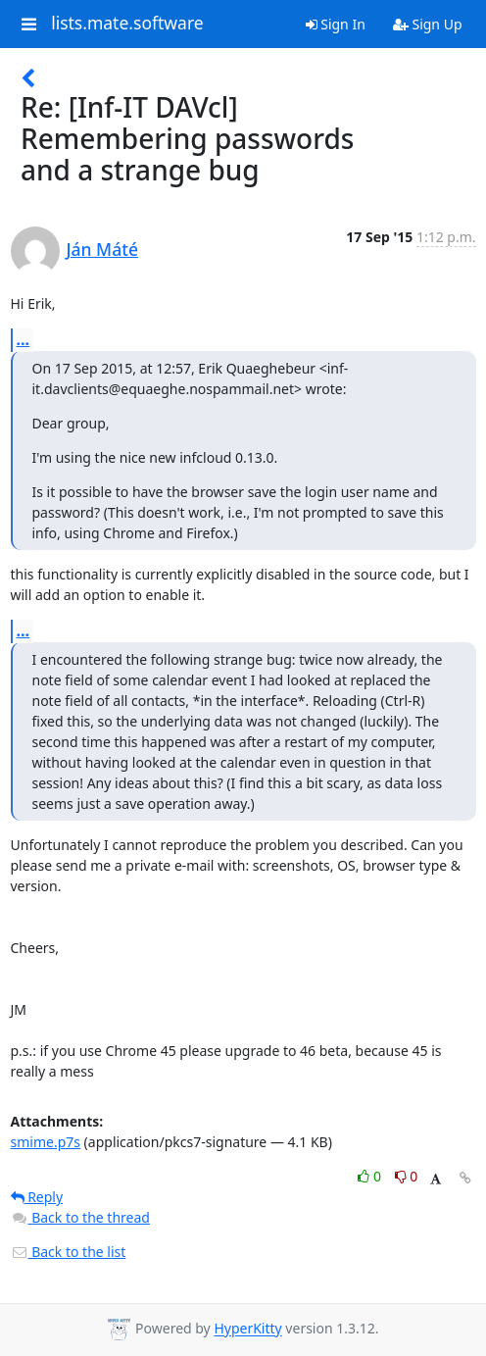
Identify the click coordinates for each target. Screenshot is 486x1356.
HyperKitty (247, 1329)
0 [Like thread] (371, 1176)
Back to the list (68, 1251)
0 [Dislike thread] (406, 1176)
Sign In (335, 24)
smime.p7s (45, 1141)
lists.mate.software (127, 23)
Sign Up (427, 24)
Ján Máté (102, 249)
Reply (37, 1196)
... (23, 339)
